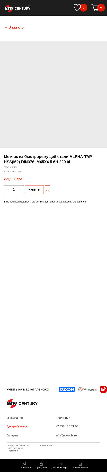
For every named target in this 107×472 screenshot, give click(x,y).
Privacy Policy (46, 445)
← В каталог (14, 27)
